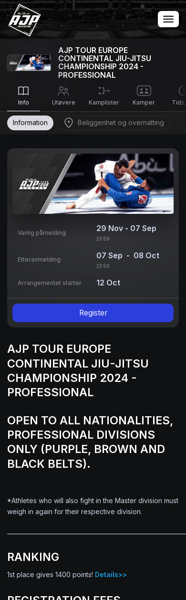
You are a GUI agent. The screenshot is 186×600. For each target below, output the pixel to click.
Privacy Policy (119, 285)
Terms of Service (69, 285)
